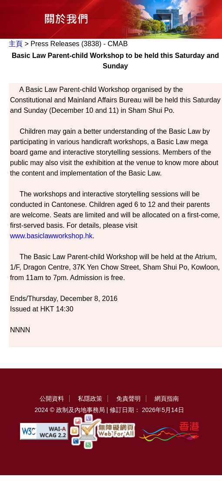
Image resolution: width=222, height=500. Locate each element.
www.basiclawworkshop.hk (51, 236)
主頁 (16, 43)
